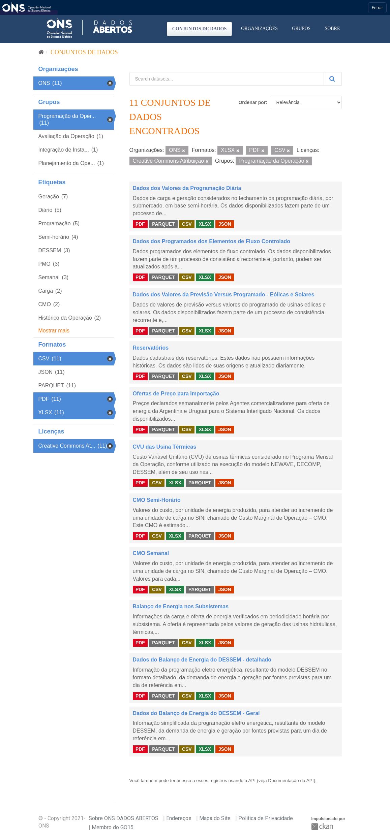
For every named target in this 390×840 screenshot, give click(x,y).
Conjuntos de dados (199, 28)
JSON (224, 224)
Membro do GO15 (112, 827)
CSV (187, 224)
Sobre (332, 28)
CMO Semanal (151, 553)
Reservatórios (151, 348)
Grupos (301, 28)
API (252, 780)
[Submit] (333, 79)
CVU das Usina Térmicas (165, 447)
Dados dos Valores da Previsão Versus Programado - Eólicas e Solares (223, 294)
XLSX (205, 224)
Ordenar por (252, 102)
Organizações (259, 28)
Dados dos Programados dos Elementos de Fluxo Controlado (212, 241)
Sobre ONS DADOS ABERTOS (123, 818)
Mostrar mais (53, 330)
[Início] (41, 52)
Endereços (178, 818)
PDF (140, 224)
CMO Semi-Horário (157, 500)
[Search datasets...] (226, 79)
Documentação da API (290, 780)
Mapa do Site (215, 818)
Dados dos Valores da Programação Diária (187, 188)
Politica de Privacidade (265, 818)
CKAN (322, 826)
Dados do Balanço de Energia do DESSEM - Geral (196, 713)
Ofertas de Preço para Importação (176, 393)
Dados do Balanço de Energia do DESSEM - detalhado (202, 660)
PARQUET (163, 224)
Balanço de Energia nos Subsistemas (181, 606)
